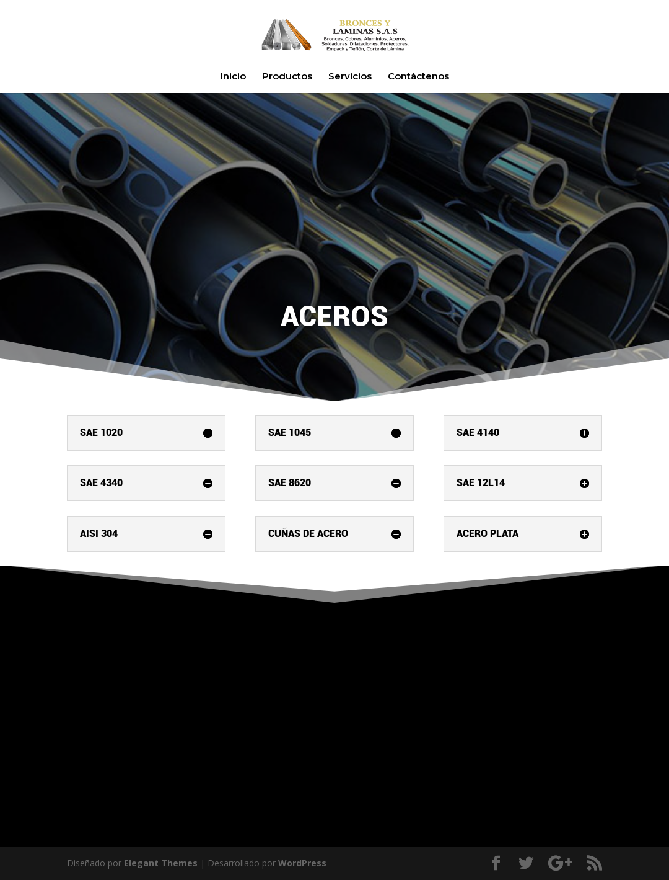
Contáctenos (418, 77)
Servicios (350, 77)
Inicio (233, 77)
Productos (287, 77)
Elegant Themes (161, 863)
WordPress (302, 863)
